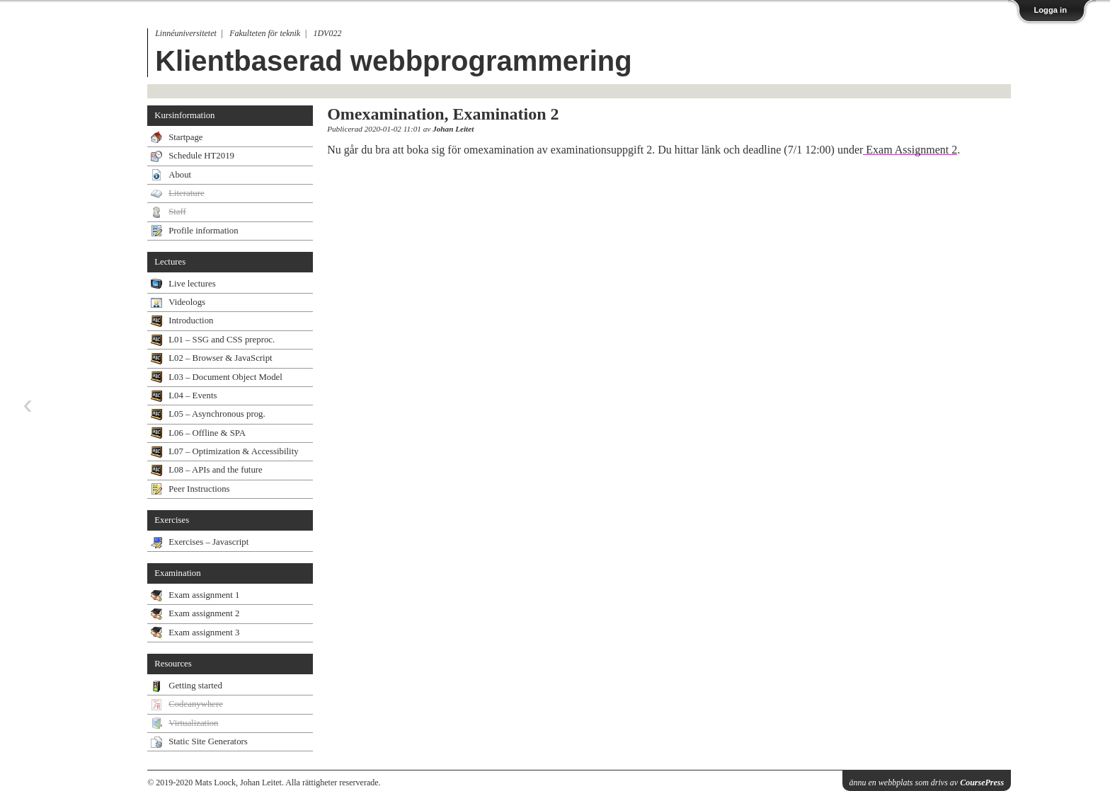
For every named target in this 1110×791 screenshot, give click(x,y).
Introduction (190, 320)
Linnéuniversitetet (186, 33)
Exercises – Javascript (208, 542)
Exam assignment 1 (203, 595)
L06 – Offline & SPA (207, 433)
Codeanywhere (195, 704)
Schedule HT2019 (201, 156)
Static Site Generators (208, 741)
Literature (186, 193)
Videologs (186, 302)
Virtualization (193, 723)
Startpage (185, 137)
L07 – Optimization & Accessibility (233, 451)
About (179, 175)
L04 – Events (192, 395)
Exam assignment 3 (203, 632)
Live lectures (191, 284)
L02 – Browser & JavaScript (220, 358)
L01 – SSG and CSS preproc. (221, 340)
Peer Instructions (198, 489)
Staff (177, 211)
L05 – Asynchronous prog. (216, 414)
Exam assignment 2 (203, 613)
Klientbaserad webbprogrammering (393, 60)
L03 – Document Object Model (225, 377)
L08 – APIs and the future (215, 470)
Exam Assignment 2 (910, 150)
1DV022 (327, 33)
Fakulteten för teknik (264, 33)
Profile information (203, 231)
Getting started (195, 686)
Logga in (1050, 10)
